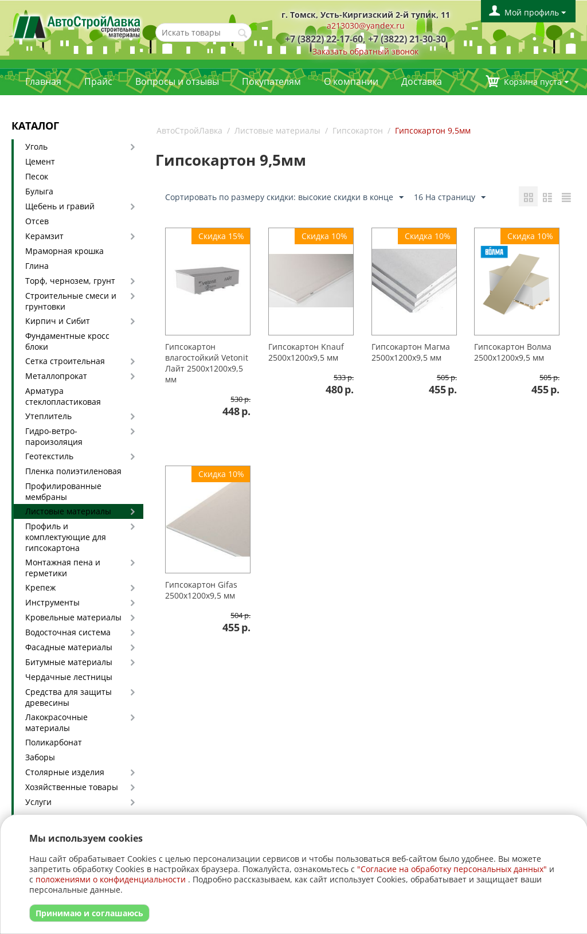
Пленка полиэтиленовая (73, 471)
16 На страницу (450, 198)
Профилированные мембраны (63, 491)
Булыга (39, 191)
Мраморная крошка (64, 250)
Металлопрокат (56, 375)
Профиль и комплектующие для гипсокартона (65, 537)
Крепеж (40, 587)
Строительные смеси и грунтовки (70, 301)
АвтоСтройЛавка (189, 130)
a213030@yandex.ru (366, 25)
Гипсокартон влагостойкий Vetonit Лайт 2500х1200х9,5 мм (206, 363)
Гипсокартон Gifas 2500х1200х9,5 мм (201, 590)
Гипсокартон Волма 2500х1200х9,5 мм (512, 352)
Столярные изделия (64, 772)
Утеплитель (48, 416)
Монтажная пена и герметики (62, 568)
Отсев (37, 221)
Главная (43, 81)
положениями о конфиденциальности (111, 879)
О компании (351, 81)
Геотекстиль (49, 456)
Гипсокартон (357, 130)
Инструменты (52, 602)
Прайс (98, 81)
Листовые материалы (68, 511)
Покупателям (271, 81)
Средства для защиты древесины (68, 697)
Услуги (38, 801)
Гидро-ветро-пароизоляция (54, 436)
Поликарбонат (53, 742)
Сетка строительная (65, 360)
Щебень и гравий (60, 206)
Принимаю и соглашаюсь (89, 913)
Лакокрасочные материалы (56, 722)
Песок (36, 176)
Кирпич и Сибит (57, 320)
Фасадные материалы (68, 647)
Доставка (421, 81)
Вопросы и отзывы (177, 81)
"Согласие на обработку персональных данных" (452, 868)
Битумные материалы (68, 661)
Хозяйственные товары (71, 786)
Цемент (40, 161)
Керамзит (44, 235)
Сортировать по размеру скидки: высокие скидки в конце (284, 198)
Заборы (40, 757)
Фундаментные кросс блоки (67, 341)
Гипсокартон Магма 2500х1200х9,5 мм (410, 352)
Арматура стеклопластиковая (63, 396)
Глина (37, 265)
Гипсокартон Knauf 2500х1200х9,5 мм (306, 352)
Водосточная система (68, 632)
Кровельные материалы (73, 617)
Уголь (36, 146)
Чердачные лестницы (68, 676)
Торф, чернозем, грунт (70, 280)
